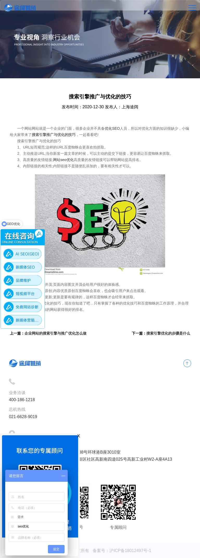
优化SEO (112, 128)
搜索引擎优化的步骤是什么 (168, 333)
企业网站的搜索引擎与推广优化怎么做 (55, 333)
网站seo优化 (63, 160)
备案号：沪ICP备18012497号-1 (122, 550)
